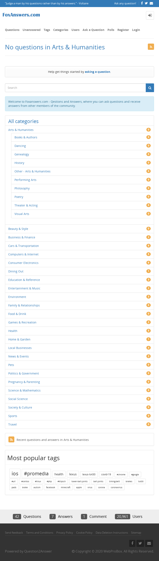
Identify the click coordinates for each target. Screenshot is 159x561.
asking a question (97, 72)
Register (123, 30)
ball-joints (98, 481)
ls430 (140, 481)
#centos (25, 481)
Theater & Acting (26, 205)
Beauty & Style (18, 229)
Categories (60, 30)
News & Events (18, 356)
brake (25, 487)
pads (14, 487)
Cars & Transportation (23, 246)
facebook (50, 487)
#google (135, 474)
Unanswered (32, 30)
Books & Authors (25, 137)
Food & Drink (17, 314)
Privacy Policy (64, 532)
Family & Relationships (24, 305)
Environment (17, 297)
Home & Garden (19, 339)
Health (12, 331)
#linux (38, 481)
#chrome (121, 474)
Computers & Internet (23, 254)
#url (14, 481)
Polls (110, 30)
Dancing (20, 146)
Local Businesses (20, 348)
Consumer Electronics (23, 263)
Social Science (18, 399)
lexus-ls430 (88, 474)
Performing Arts (25, 180)
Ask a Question (93, 30)
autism (37, 487)
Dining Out (15, 271)
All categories (23, 121)
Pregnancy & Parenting (24, 382)
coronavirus (116, 487)
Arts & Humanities (21, 130)
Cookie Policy (84, 532)
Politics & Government (23, 373)
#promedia (36, 473)
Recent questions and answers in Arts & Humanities (48, 440)
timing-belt (114, 481)
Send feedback (14, 532)
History (19, 163)
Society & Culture (20, 407)
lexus (73, 474)
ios (15, 473)
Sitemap (136, 532)
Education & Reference (24, 280)
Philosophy (22, 188)
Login (136, 30)
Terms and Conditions (39, 532)
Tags (47, 30)
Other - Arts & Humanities (32, 171)
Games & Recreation (22, 322)
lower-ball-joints (79, 481)
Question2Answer (38, 551)
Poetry (18, 197)
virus (90, 487)
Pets (11, 365)
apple (79, 487)
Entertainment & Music (24, 288)
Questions (12, 30)
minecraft (65, 487)
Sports (12, 416)
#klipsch (62, 481)
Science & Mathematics (24, 390)
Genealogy (21, 154)
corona (101, 487)
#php (49, 481)
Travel (12, 424)
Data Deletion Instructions (112, 532)
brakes (129, 481)
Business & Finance (21, 237)
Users (75, 30)
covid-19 (106, 474)
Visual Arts (21, 214)
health (58, 474)
